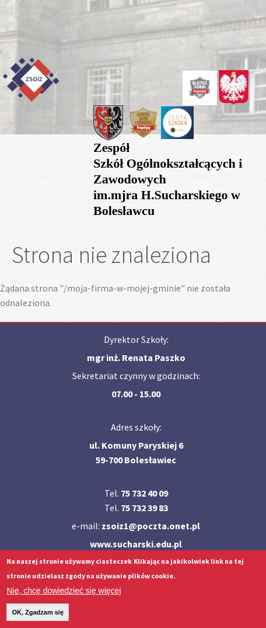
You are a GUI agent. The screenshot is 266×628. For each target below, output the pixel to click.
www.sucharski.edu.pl (136, 544)
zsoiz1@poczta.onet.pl (151, 526)
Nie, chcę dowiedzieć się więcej (63, 595)
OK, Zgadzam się (38, 616)
